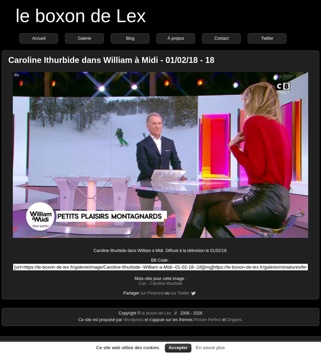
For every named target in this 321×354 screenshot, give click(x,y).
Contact (221, 38)
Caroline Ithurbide (166, 283)
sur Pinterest (152, 293)
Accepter (178, 347)
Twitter (267, 38)
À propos (175, 38)
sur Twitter (180, 293)
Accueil (39, 38)
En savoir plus (210, 347)
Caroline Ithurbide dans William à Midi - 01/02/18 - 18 (111, 60)
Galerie (84, 38)
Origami (234, 319)
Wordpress (134, 319)
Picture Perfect (207, 319)
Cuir (142, 283)
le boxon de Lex (81, 16)
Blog (130, 38)
